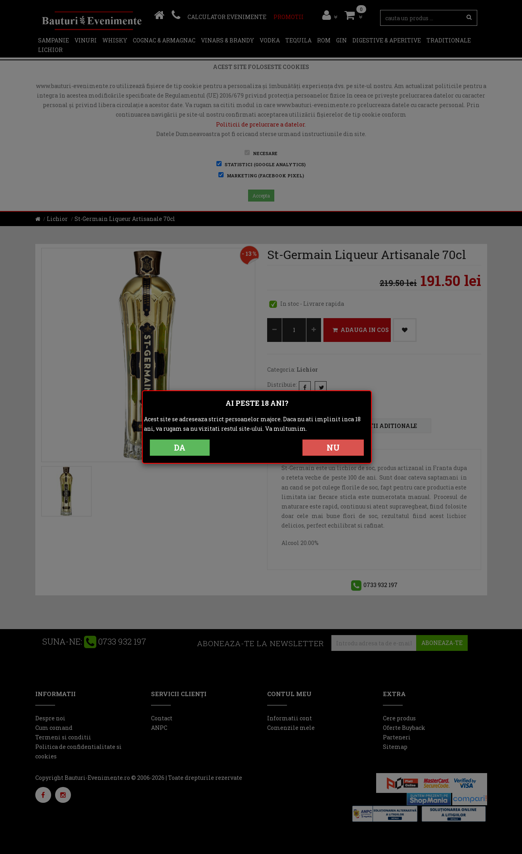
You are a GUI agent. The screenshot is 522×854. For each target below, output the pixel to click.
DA (179, 447)
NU (333, 447)
